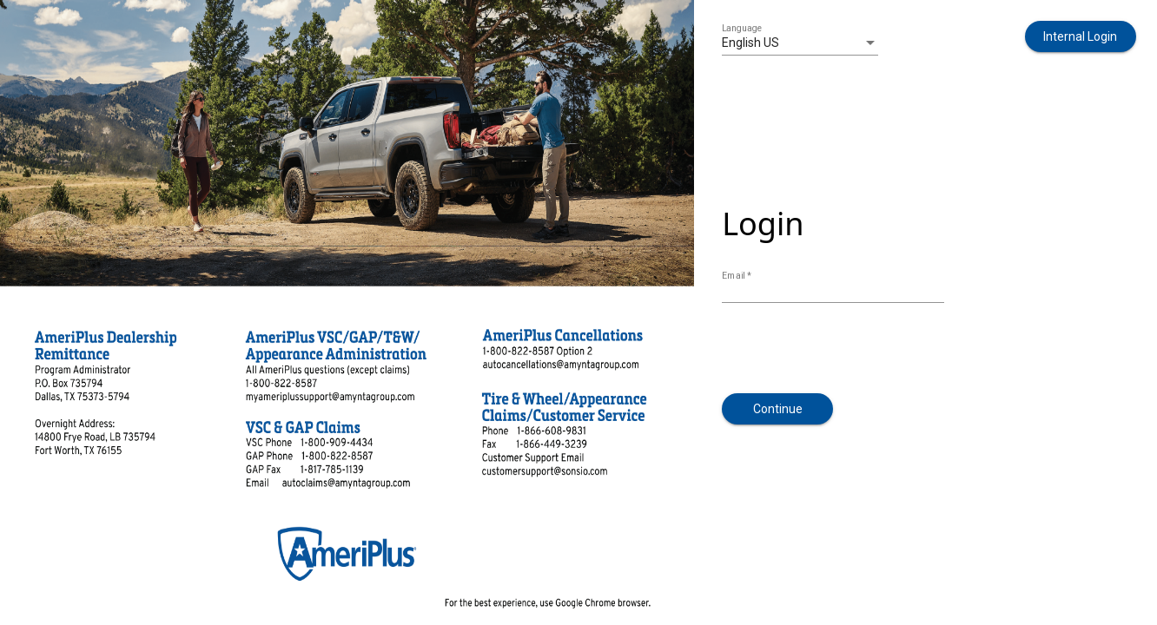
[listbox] (800, 43)
